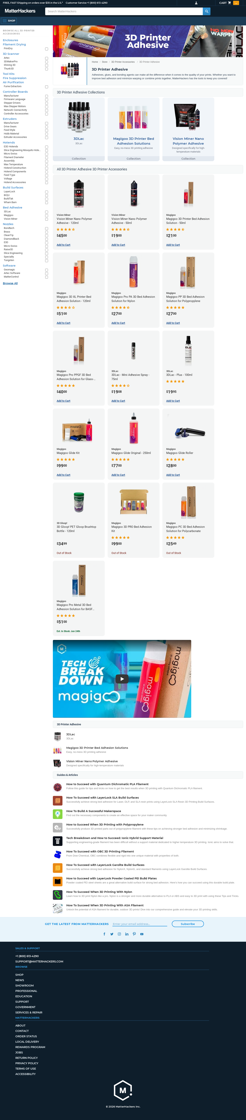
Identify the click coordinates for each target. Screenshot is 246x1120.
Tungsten (9, 260)
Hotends (9, 142)
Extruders (10, 119)
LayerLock (9, 191)
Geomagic (9, 269)
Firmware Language (14, 99)
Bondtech (9, 228)
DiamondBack (11, 238)
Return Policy (26, 1058)
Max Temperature (13, 164)
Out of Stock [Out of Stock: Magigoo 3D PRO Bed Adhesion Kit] (118, 553)
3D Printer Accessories (123, 62)
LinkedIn (126, 934)
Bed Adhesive (12, 207)
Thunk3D (9, 68)
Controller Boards (15, 91)
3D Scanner (11, 54)
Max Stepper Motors (15, 106)
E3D (6, 242)
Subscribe (188, 924)
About (20, 1025)
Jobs (19, 1052)
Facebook (104, 934)
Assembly (9, 160)
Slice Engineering (13, 253)
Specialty (9, 256)
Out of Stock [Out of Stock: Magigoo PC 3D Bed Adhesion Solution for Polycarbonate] (173, 553)
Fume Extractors (13, 86)
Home (95, 62)
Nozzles (8, 224)
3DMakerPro (10, 61)
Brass (7, 231)
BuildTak (8, 198)
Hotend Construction (15, 167)
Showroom (24, 985)
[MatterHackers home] (20, 11)
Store (104, 62)
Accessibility (25, 1074)
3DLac (7, 211)
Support (22, 1001)
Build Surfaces (13, 187)
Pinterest (134, 934)
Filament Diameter (14, 157)
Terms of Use (25, 1068)
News (19, 980)
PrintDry (8, 48)
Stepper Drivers (12, 102)
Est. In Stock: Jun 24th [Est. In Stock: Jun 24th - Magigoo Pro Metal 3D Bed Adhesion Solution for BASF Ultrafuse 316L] (68, 631)
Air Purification (13, 82)
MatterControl (11, 276)
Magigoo (8, 215)
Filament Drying (14, 44)
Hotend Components (15, 171)
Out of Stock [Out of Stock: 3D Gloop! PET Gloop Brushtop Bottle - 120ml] (64, 553)
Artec (7, 57)
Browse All (10, 283)
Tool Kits (8, 74)
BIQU (6, 195)
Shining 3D (10, 64)
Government (25, 1007)
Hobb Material (11, 133)
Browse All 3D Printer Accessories (19, 32)
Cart (229, 3)
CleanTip (8, 235)
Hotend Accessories (15, 182)
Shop (19, 975)
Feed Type (9, 174)
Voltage (8, 178)
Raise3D (8, 249)
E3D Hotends (11, 146)
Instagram (119, 934)
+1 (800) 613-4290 (97, 2)
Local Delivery (27, 1041)
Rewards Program (30, 1047)
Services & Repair (28, 1012)
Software (9, 265)
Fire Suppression (15, 78)
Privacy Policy (26, 1063)
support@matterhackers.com (39, 961)
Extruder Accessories (15, 137)
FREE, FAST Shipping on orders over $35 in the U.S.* (33, 2)
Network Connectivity (15, 109)
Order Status (26, 1036)
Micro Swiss (10, 153)
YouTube (141, 934)
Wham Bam (10, 202)
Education (23, 996)
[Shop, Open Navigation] (9, 21)
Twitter (111, 934)
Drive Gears (10, 126)
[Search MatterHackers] (206, 11)
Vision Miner (10, 218)
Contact (22, 1031)
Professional (26, 991)
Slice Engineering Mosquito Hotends (22, 150)
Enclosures (10, 40)
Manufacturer (11, 95)
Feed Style (9, 129)
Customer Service (76, 2)
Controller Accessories (16, 113)
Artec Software (12, 273)
